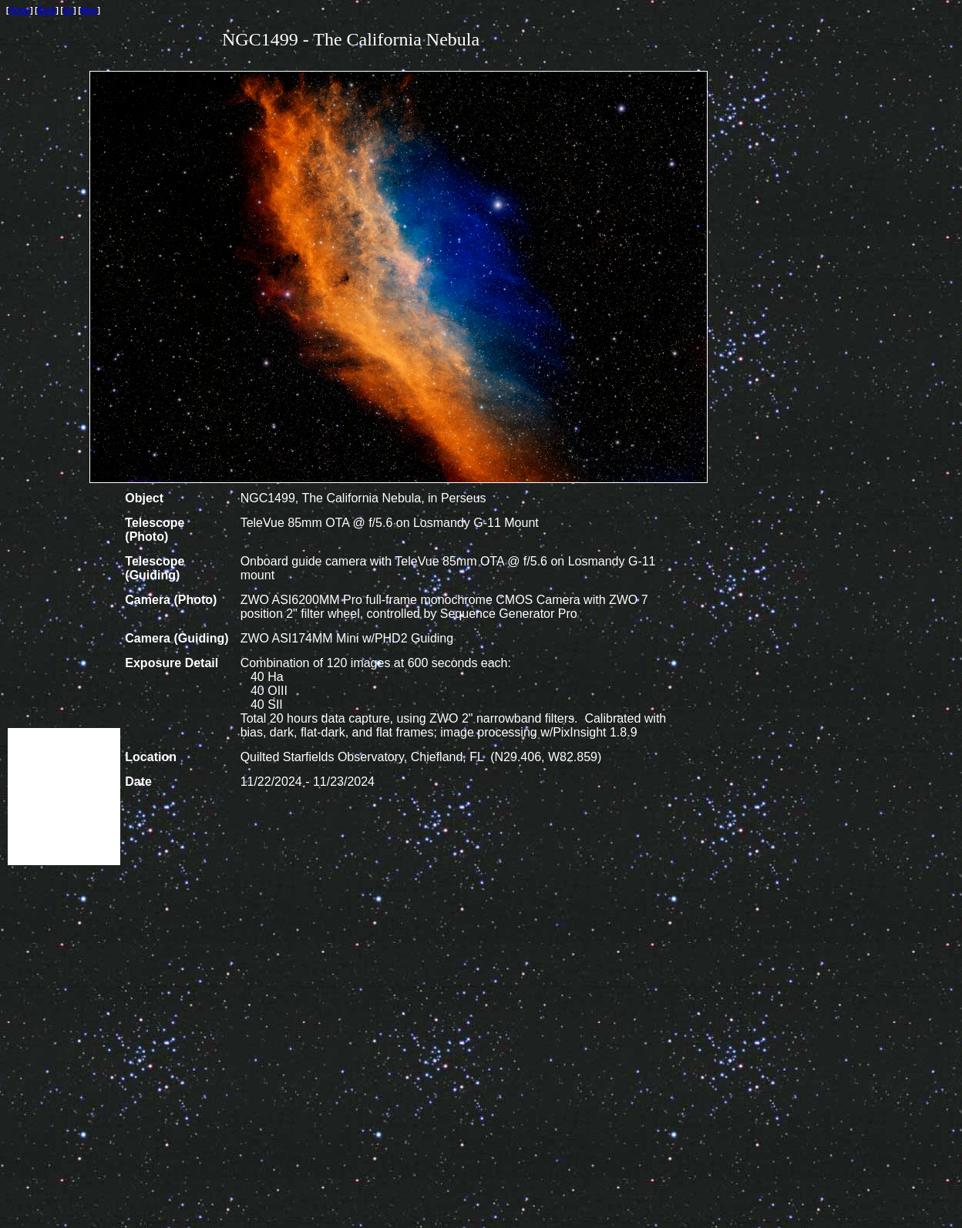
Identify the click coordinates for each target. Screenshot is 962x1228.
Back (47, 10)
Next (89, 10)
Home (19, 10)
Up (68, 10)
